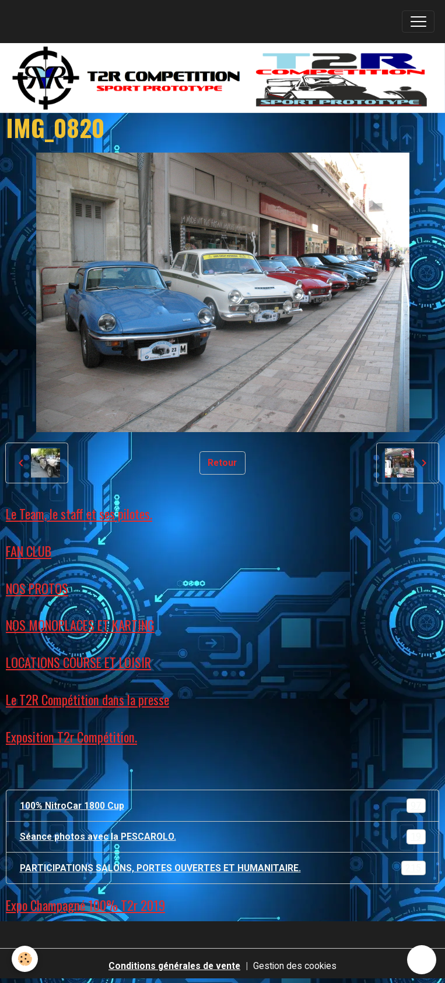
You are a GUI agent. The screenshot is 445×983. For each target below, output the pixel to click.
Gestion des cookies (295, 965)
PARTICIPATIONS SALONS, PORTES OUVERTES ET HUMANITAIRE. (223, 868)
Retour (222, 462)
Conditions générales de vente (174, 965)
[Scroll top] (421, 959)
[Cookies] (25, 959)
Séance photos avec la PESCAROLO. (223, 836)
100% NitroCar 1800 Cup (223, 806)
